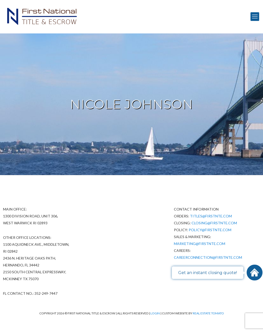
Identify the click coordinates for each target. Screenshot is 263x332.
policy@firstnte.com (210, 230)
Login (155, 313)
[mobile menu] (254, 16)
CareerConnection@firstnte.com (208, 257)
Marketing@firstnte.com (199, 243)
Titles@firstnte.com (211, 216)
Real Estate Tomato (208, 313)
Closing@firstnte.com (214, 223)
